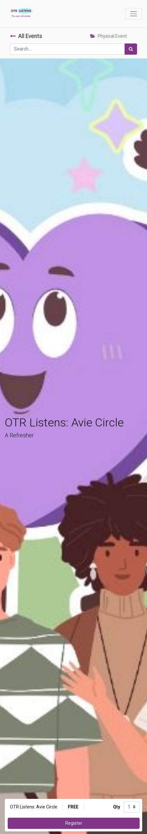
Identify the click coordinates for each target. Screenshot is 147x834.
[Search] (131, 49)
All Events (26, 36)
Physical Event (108, 36)
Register (73, 823)
